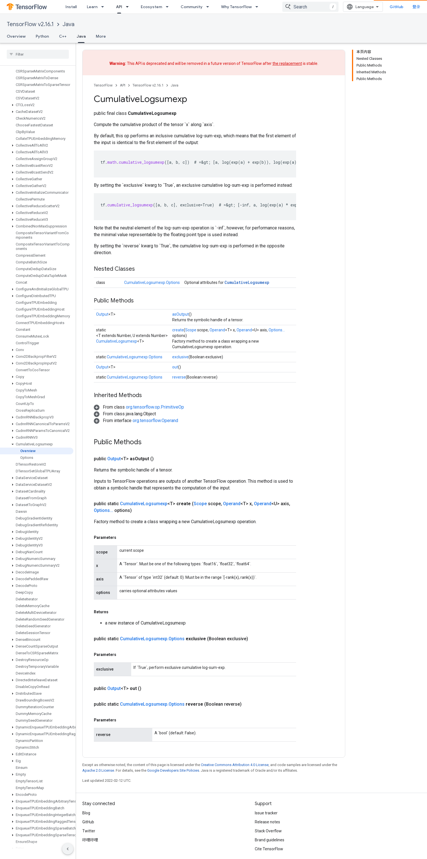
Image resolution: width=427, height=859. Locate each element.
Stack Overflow (268, 830)
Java (68, 24)
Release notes (267, 821)
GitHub (409, 6)
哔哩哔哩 (90, 839)
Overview (16, 36)
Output (102, 314)
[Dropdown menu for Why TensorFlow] (258, 6)
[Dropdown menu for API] (129, 6)
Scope (190, 330)
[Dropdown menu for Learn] (104, 6)
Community (192, 6)
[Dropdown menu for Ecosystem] (169, 6)
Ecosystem (151, 6)
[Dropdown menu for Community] (209, 6)
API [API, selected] (119, 6)
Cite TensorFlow (269, 848)
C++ (63, 36)
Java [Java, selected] (81, 36)
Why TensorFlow (236, 6)
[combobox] (363, 7)
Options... (277, 330)
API (122, 85)
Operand (217, 330)
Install (71, 6)
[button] (36, 72)
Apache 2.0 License (98, 770)
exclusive (180, 357)
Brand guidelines (269, 839)
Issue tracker (266, 812)
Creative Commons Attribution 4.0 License (235, 764)
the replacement (287, 63)
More (101, 36)
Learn (92, 6)
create (178, 330)
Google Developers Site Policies (173, 770)
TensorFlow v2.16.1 (30, 24)
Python (42, 36)
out (175, 367)
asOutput (180, 314)
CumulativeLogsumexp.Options (152, 282)
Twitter (88, 830)
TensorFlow (103, 85)
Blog (86, 812)
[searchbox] (38, 54)
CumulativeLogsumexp (246, 282)
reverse (179, 377)
